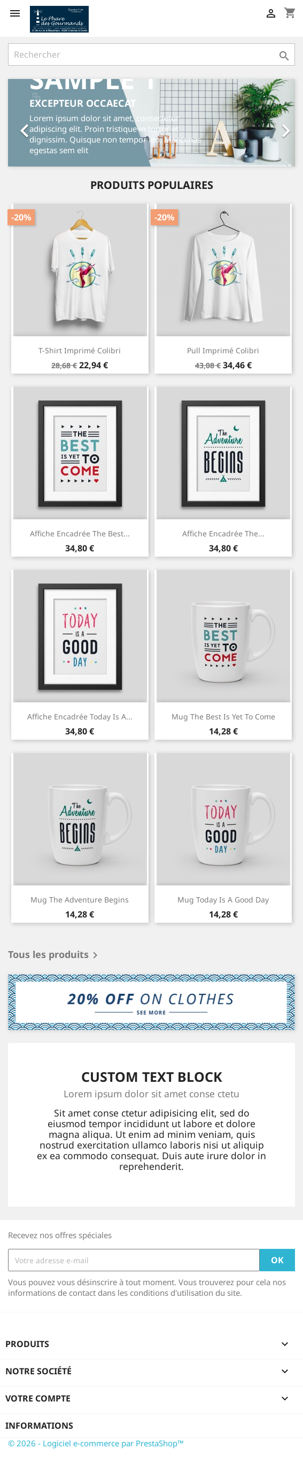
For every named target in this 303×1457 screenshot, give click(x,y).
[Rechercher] (151, 54)
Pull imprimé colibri (223, 350)
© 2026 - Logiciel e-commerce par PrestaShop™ (96, 1443)
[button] (29, 123)
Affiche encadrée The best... (80, 533)
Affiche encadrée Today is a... (80, 716)
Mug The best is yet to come (223, 716)
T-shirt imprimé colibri (79, 350)
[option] (151, 123)
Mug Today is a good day (223, 899)
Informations (39, 1425)
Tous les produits (55, 955)
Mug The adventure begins (79, 899)
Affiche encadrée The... (223, 533)
